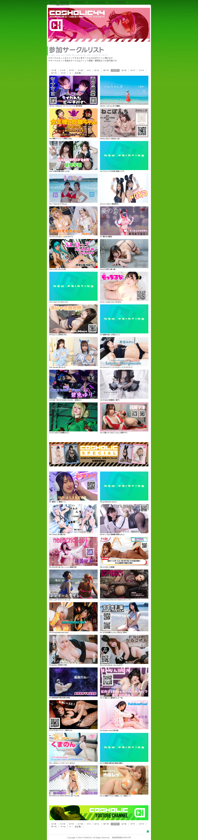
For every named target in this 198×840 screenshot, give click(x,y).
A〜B (53, 70)
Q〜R (124, 70)
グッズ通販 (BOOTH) (59, 5)
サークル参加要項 (97, 2)
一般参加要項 (78, 2)
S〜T (133, 70)
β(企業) (78, 73)
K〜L (96, 70)
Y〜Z (63, 73)
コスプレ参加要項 (117, 2)
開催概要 (64, 2)
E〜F (71, 70)
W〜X (54, 73)
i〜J (88, 70)
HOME (53, 2)
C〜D (62, 70)
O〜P (115, 70)
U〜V (141, 70)
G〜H (80, 70)
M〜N (106, 70)
